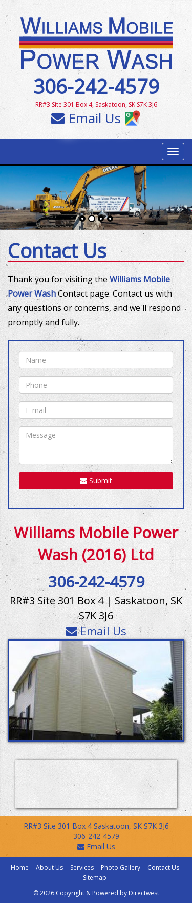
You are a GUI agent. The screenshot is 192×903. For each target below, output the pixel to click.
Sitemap (94, 877)
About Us (49, 867)
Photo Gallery (120, 867)
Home (20, 867)
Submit (96, 480)
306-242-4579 (96, 86)
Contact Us (163, 867)
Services (82, 867)
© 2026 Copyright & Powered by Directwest (96, 893)
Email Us (86, 118)
